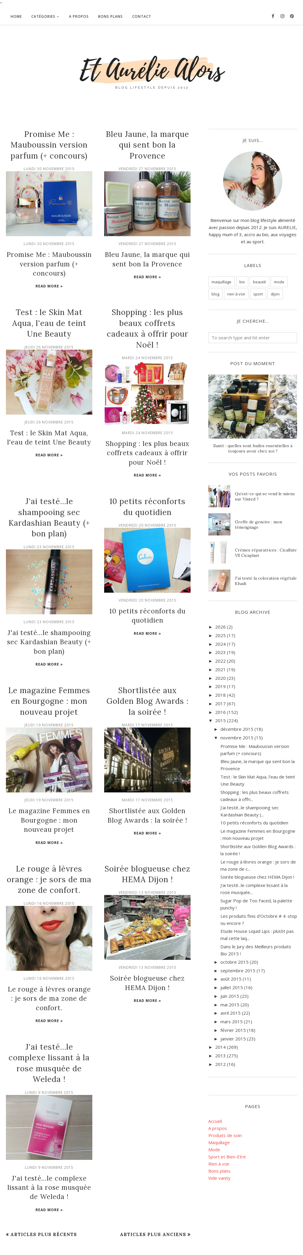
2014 (220, 1047)
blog (215, 294)
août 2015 (230, 979)
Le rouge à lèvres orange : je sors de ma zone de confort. (49, 858)
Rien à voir (219, 1164)
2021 (220, 669)
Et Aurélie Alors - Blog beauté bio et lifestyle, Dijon (62, 1237)
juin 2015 (229, 996)
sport (258, 294)
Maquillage (219, 1142)
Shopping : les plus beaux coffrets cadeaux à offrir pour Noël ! (147, 440)
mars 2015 (231, 1021)
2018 (220, 695)
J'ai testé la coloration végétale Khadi (266, 580)
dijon (275, 294)
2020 (220, 678)
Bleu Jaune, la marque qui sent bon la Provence (147, 145)
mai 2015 (229, 1005)
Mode (214, 1149)
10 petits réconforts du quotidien (254, 823)
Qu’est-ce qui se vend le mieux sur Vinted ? (265, 496)
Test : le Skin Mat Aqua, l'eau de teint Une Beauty (49, 311)
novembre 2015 (236, 738)
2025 (220, 635)
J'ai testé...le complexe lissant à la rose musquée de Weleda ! (49, 1154)
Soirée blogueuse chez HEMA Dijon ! (257, 877)
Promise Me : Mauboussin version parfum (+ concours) (49, 145)
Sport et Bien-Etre (227, 1157)
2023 (220, 652)
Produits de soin (225, 1135)
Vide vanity (219, 1178)
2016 (220, 712)
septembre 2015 (237, 970)
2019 (220, 686)
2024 (220, 644)
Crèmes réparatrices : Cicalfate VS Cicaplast (266, 552)
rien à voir (236, 294)
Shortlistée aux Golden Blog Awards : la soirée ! (147, 683)
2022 (220, 661)
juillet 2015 (231, 987)
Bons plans (219, 1171)
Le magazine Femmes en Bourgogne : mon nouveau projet (49, 683)
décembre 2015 (236, 729)
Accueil (215, 1121)
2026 (220, 627)
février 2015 (233, 1030)
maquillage (221, 281)
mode (279, 281)
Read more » (49, 274)
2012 (220, 1064)
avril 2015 (230, 1013)
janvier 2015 (233, 1039)
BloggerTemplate (19, 1247)
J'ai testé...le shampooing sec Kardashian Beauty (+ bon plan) (49, 626)
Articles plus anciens (153, 1199)
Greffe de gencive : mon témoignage (258, 524)
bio (242, 281)
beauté (259, 281)
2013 (220, 1056)
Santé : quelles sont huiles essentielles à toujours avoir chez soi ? (252, 448)
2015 (220, 720)
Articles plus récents (43, 1199)
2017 (220, 703)
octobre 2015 (234, 962)
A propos (217, 1128)
